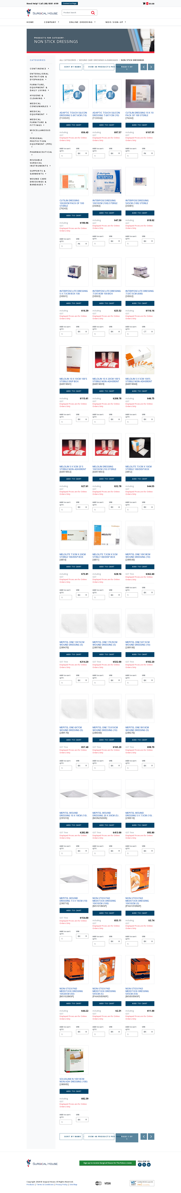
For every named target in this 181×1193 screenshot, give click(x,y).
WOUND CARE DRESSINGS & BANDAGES (38, 181)
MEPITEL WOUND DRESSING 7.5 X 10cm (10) (73, 899)
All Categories (68, 60)
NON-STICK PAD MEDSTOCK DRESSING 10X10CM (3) (137, 901)
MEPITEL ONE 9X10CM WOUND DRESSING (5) (137, 729)
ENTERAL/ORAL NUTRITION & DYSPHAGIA (39, 76)
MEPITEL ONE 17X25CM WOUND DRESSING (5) (105, 643)
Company (50, 22)
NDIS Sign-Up (114, 22)
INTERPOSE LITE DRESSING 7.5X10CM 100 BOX (107, 292)
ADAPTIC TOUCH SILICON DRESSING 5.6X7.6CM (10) (73, 114)
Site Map (73, 1184)
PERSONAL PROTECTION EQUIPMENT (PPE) (41, 141)
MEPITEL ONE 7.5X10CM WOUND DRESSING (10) (105, 729)
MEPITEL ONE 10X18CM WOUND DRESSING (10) (138, 555)
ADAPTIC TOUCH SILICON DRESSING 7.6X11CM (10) (106, 114)
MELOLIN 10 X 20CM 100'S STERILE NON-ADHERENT (106, 380)
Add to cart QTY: (65, 149)
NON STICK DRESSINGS (132, 60)
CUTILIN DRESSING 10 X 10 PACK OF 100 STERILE (140, 114)
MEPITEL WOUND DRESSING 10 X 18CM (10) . (74, 814)
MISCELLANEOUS (40, 130)
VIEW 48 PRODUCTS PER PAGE (101, 67)
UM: (78, 148)
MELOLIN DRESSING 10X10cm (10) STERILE (104, 468)
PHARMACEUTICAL (41, 152)
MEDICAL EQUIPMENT (37, 113)
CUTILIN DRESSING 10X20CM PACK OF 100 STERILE (72, 203)
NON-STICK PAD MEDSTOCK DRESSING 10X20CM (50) (71, 991)
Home (30, 22)
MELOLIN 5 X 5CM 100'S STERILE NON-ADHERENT (139, 380)
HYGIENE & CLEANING (36, 97)
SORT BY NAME (73, 67)
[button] (107, 1163)
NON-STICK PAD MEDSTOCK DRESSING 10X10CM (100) (104, 901)
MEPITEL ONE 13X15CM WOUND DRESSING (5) (72, 643)
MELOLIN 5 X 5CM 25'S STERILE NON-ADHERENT (73, 468)
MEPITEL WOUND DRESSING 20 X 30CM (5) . (106, 814)
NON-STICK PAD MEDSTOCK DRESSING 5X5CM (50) (137, 991)
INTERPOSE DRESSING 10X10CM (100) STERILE (105, 202)
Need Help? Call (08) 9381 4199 (44, 3)
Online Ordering (81, 22)
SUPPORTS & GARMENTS (38, 172)
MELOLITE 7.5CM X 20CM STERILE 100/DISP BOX (73, 555)
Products (30, 1184)
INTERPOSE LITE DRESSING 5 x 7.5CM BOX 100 (74, 292)
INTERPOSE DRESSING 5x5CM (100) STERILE (137, 202)
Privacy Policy (62, 1184)
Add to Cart (74, 125)
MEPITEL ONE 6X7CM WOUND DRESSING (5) (71, 729)
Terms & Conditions (45, 1184)
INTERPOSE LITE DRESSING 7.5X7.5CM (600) (140, 292)
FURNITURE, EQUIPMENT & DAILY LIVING (39, 87)
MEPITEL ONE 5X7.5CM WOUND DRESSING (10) (138, 643)
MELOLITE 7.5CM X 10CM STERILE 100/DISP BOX (139, 468)
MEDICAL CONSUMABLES (39, 105)
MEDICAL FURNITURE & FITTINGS (38, 122)
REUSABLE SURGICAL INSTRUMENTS (39, 163)
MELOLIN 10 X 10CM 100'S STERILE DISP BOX (73, 380)
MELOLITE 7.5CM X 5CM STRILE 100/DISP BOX (105, 555)
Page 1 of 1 (127, 68)
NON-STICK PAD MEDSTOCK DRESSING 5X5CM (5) (104, 991)
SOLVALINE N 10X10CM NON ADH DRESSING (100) (73, 1080)
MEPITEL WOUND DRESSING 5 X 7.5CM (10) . (139, 814)
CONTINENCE (38, 68)
